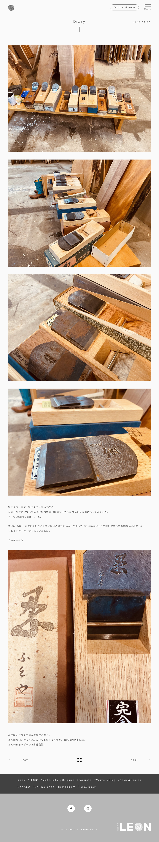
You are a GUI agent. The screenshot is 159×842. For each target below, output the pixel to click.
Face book (88, 787)
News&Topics (130, 780)
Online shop (44, 787)
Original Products (77, 780)
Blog (112, 780)
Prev (24, 759)
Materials (50, 780)
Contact (24, 787)
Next (134, 759)
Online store (124, 7)
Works (100, 780)
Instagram (67, 787)
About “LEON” (28, 780)
